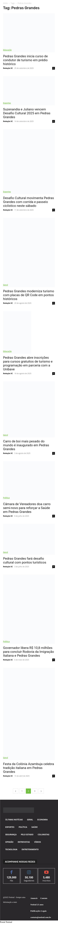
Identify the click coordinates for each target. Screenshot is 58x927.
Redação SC (8, 68)
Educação (7, 50)
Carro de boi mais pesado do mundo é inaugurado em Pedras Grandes (26, 445)
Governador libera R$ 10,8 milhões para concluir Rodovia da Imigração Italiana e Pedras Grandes (28, 651)
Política (6, 497)
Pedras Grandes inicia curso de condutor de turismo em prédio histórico (25, 60)
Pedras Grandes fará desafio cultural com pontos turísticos (24, 560)
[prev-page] (15, 791)
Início (5, 3)
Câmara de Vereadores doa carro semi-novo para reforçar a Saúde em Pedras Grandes (27, 508)
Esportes (7, 103)
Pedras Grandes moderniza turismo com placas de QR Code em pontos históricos (28, 295)
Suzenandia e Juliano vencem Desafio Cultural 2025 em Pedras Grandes (26, 113)
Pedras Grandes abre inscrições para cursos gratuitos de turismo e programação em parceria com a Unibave (28, 363)
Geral (5, 285)
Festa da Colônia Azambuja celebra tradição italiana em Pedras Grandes (28, 768)
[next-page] (41, 791)
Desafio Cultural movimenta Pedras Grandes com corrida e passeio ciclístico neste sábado (28, 202)
